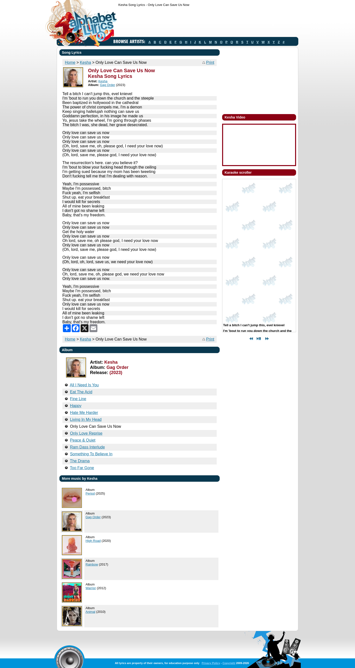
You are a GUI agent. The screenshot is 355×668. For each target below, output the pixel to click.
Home (70, 62)
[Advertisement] (208, 23)
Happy (75, 406)
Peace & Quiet (82, 440)
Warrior (91, 588)
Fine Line (78, 399)
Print (210, 62)
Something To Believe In (91, 454)
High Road (93, 541)
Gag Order (107, 85)
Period (90, 493)
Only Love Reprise (86, 433)
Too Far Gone (82, 468)
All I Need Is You (84, 385)
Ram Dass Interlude (87, 447)
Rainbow (92, 564)
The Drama (80, 461)
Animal (90, 612)
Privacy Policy (211, 663)
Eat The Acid (81, 392)
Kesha (85, 62)
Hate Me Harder (84, 413)
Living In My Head (86, 419)
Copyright (228, 663)
